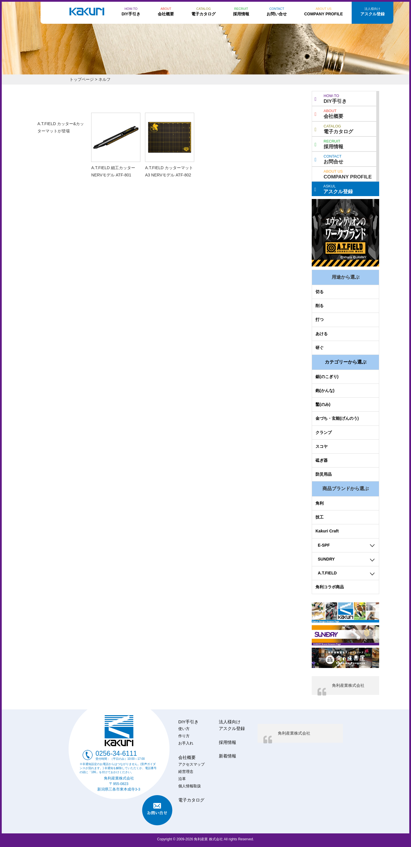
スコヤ (321, 446)
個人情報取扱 (189, 786)
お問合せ (329, 159)
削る (319, 305)
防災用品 (323, 474)
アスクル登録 (333, 188)
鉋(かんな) (324, 390)
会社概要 (329, 113)
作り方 (184, 736)
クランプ (323, 432)
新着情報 (227, 755)
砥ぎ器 (321, 460)
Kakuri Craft (327, 531)
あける (321, 333)
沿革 (182, 779)
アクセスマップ (191, 764)
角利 (319, 503)
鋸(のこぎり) (326, 376)
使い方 (184, 729)
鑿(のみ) (322, 404)
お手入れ (185, 743)
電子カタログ (334, 128)
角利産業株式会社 (348, 685)
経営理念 (185, 772)
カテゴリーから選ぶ (345, 361)
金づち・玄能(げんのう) (337, 418)
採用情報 (329, 143)
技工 (319, 517)
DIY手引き (331, 98)
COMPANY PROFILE (348, 174)
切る (319, 291)
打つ (319, 319)
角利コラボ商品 (329, 587)
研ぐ (319, 347)
